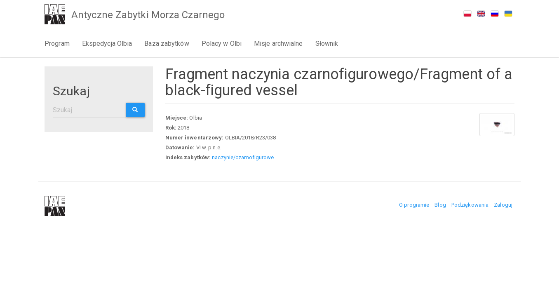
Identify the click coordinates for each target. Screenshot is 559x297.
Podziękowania (470, 205)
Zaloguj (503, 205)
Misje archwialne (278, 43)
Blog (440, 205)
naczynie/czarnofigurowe (243, 157)
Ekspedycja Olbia (107, 43)
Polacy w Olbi (222, 43)
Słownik (326, 43)
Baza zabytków (166, 43)
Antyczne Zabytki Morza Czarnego (148, 15)
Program (57, 43)
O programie (414, 205)
